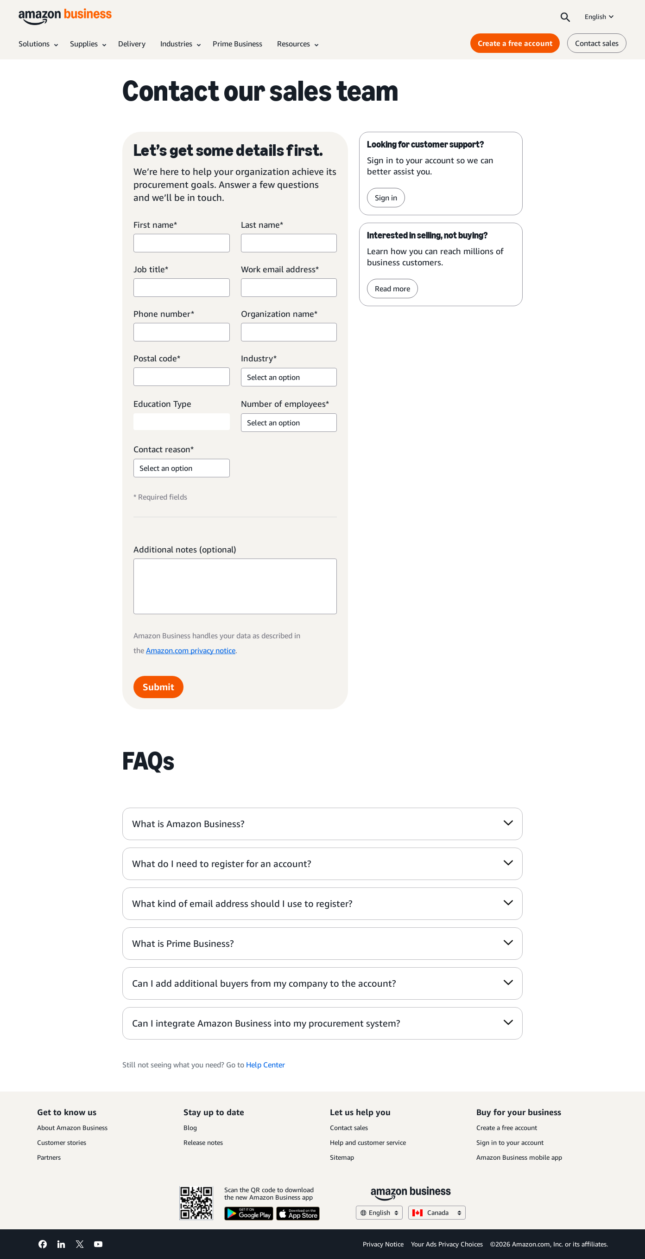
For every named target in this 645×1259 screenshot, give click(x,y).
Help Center (265, 1064)
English (600, 16)
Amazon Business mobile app (519, 1157)
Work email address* (280, 269)
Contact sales (349, 1127)
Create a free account (506, 1127)
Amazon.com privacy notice (190, 650)
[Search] (565, 16)
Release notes (203, 1142)
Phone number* (163, 313)
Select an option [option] (273, 377)
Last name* (262, 224)
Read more (392, 288)
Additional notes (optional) (184, 549)
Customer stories (61, 1142)
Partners (49, 1157)
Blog (190, 1127)
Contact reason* (163, 449)
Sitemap (342, 1157)
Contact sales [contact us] (597, 43)
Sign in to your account (510, 1142)
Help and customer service (368, 1142)
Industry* (259, 358)
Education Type (162, 403)
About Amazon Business (72, 1127)
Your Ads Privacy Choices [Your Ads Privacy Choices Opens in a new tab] (447, 1244)
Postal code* (156, 358)
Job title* (150, 269)
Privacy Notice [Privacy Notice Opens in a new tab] (383, 1244)
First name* (155, 224)
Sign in (386, 197)
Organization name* (279, 313)
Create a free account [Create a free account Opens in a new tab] (515, 43)
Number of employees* (285, 403)
